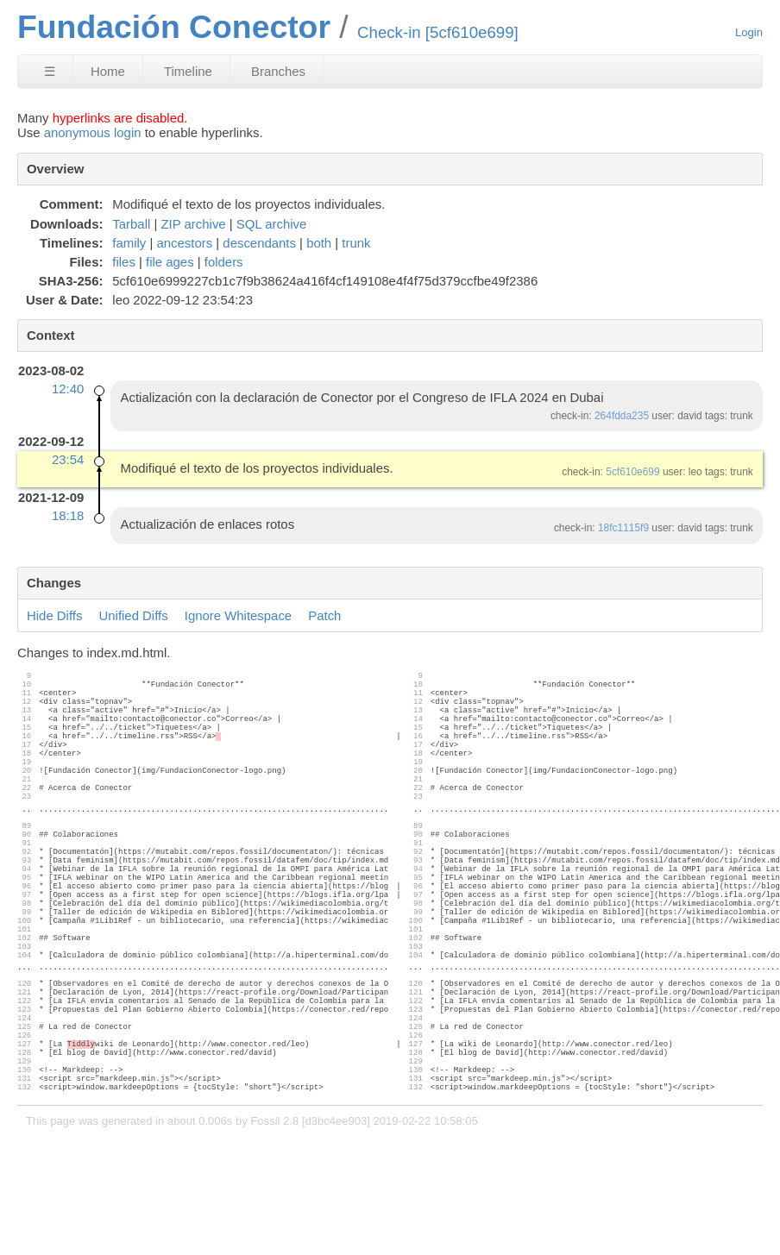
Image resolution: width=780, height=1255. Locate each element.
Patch (324, 615)
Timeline (188, 71)
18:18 (68, 515)
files (123, 261)
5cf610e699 (632, 472)
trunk (356, 242)
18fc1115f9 (623, 528)
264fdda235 (621, 416)
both (318, 242)
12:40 (68, 388)
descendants (259, 242)
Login (749, 32)
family (129, 242)
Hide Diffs (54, 615)
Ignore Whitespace (238, 615)
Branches (278, 71)
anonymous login (93, 132)
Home (108, 71)
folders (223, 261)
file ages (170, 261)
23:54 (68, 459)
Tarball (131, 223)
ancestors (184, 242)
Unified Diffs (133, 615)
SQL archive (271, 223)
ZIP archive (192, 223)
